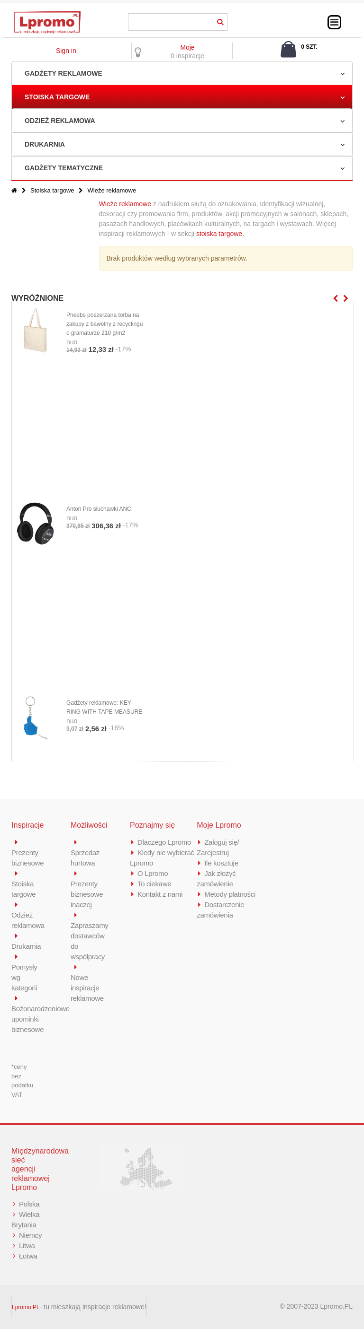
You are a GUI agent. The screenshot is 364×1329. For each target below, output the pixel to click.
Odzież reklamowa (60, 120)
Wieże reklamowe (125, 204)
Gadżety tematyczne (64, 168)
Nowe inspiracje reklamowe (87, 987)
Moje (187, 47)
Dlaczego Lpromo (164, 842)
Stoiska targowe (57, 97)
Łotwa (28, 1256)
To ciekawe (154, 884)
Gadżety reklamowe (63, 73)
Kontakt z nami (159, 894)
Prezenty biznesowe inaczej (87, 894)
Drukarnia (45, 144)
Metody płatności (229, 894)
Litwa (27, 1246)
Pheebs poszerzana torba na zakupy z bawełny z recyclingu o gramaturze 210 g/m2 (104, 324)
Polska (29, 1204)
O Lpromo (152, 873)
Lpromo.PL (26, 1307)
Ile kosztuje (221, 863)
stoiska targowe (219, 233)
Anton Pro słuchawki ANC (98, 509)
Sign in (66, 50)
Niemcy (30, 1235)
